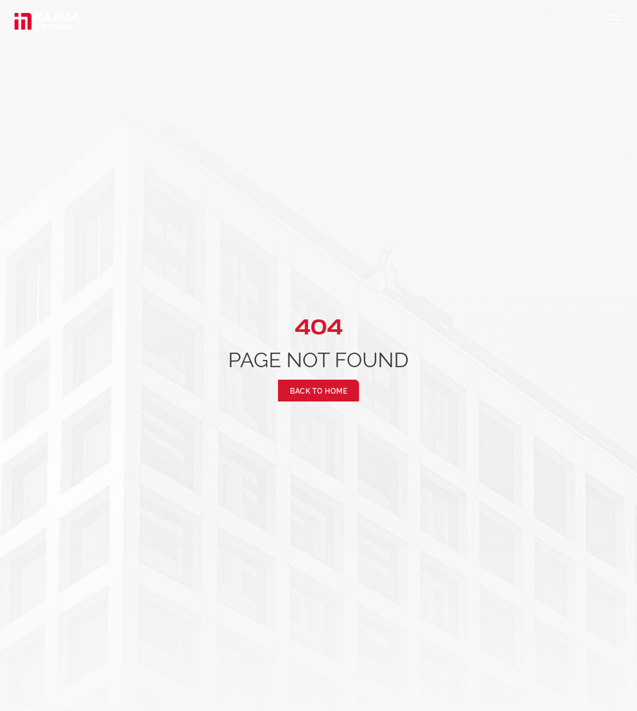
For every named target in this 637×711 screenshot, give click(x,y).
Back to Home (318, 390)
